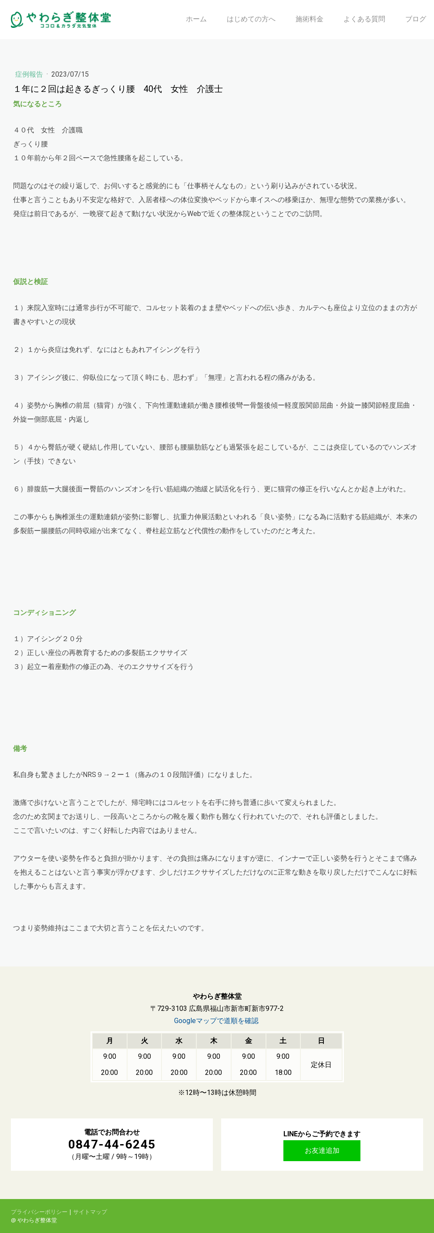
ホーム (196, 19)
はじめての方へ (251, 19)
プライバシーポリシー (39, 1212)
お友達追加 (322, 1150)
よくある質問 (364, 19)
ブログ (415, 19)
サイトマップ (90, 1212)
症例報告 (30, 74)
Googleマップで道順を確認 (216, 1021)
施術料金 (309, 19)
